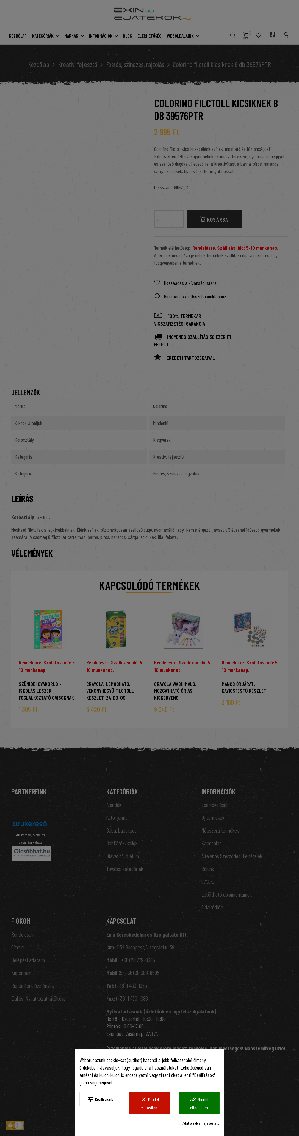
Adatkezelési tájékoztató (201, 1123)
